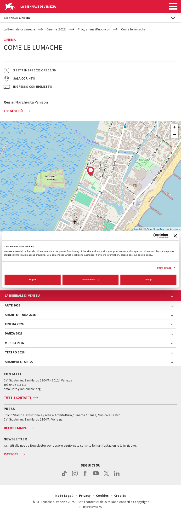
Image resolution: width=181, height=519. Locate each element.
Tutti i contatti (17, 397)
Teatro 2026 (14, 352)
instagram (75, 476)
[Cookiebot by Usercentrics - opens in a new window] (147, 235)
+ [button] (174, 127)
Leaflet (138, 229)
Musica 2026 (14, 343)
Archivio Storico (19, 361)
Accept (148, 279)
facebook (85, 476)
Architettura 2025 (20, 314)
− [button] (174, 134)
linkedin (117, 476)
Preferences (90, 279)
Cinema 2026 (14, 324)
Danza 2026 (13, 333)
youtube (96, 476)
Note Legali (64, 495)
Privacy (84, 495)
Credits (120, 495)
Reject (32, 279)
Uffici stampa (15, 428)
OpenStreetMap (156, 229)
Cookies (102, 495)
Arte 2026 (12, 305)
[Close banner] (175, 235)
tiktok (64, 476)
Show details (164, 268)
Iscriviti (11, 454)
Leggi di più (13, 111)
